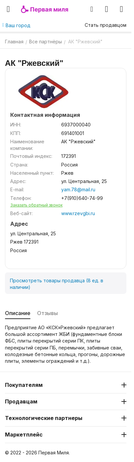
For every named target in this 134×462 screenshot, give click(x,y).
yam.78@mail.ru (78, 189)
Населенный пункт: (32, 173)
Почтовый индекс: (31, 156)
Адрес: (18, 181)
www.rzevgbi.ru (78, 213)
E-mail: (17, 189)
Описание (17, 313)
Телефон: (20, 198)
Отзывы (47, 313)
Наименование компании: (27, 145)
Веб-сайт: (21, 213)
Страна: (19, 164)
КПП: (15, 133)
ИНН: (15, 124)
